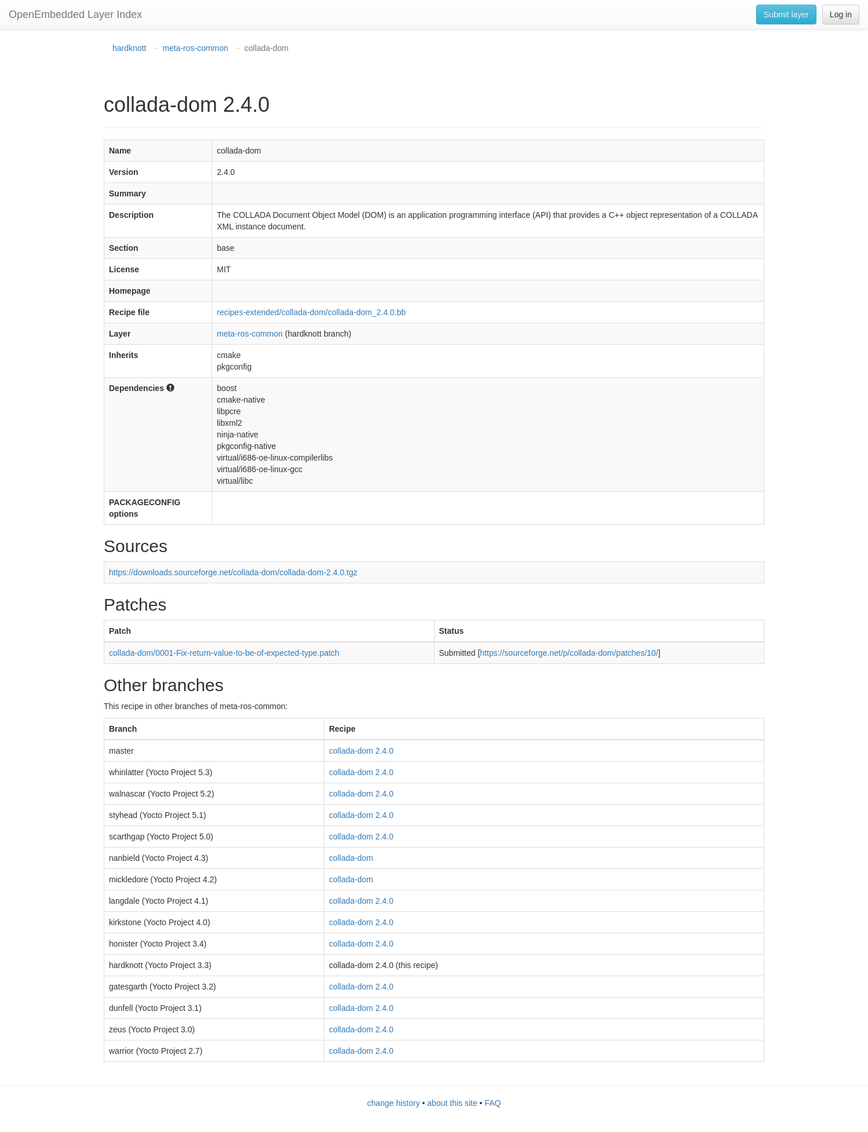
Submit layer (786, 14)
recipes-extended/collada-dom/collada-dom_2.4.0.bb (311, 312)
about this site (452, 1103)
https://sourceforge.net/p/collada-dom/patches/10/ (569, 653)
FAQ (492, 1103)
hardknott (129, 48)
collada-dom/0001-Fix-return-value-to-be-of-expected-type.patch (224, 653)
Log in (841, 14)
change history (393, 1103)
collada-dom (351, 858)
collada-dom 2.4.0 (361, 750)
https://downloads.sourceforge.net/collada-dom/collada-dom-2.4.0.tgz (233, 572)
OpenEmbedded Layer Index (75, 14)
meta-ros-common (195, 48)
